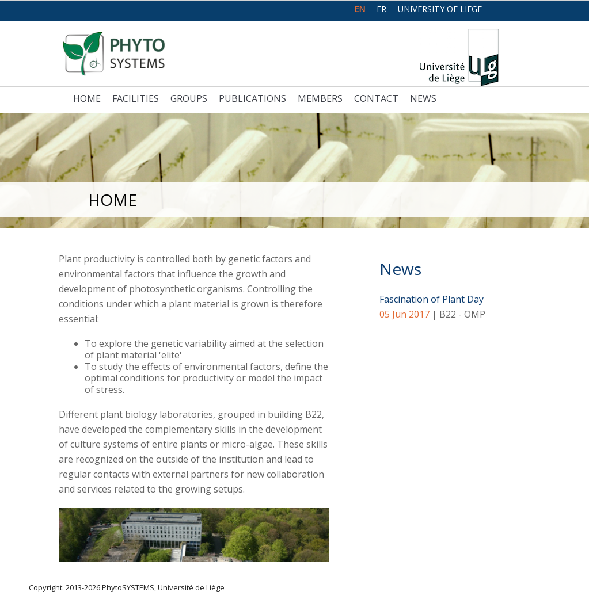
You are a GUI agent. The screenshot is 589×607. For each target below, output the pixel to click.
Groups (188, 98)
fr (381, 8)
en (359, 8)
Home (87, 98)
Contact (376, 98)
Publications (252, 98)
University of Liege (440, 8)
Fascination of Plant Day (431, 299)
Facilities (135, 98)
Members (320, 98)
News (423, 98)
